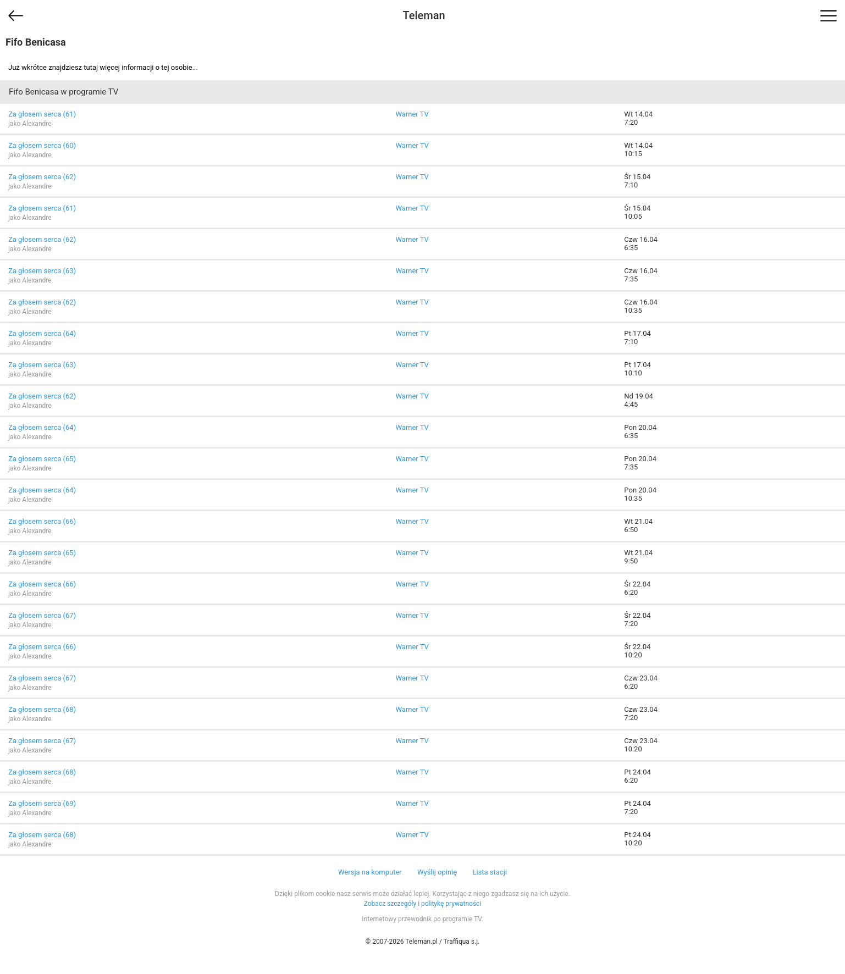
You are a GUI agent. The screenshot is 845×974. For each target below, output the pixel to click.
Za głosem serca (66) (42, 521)
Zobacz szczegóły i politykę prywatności (423, 903)
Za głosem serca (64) (42, 333)
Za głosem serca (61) (42, 114)
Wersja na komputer (370, 872)
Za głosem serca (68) (42, 709)
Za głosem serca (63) (42, 271)
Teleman (423, 15)
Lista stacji (489, 872)
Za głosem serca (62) (42, 177)
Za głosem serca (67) (42, 615)
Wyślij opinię (437, 872)
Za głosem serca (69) (42, 803)
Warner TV (411, 114)
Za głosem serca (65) (42, 459)
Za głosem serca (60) (42, 145)
